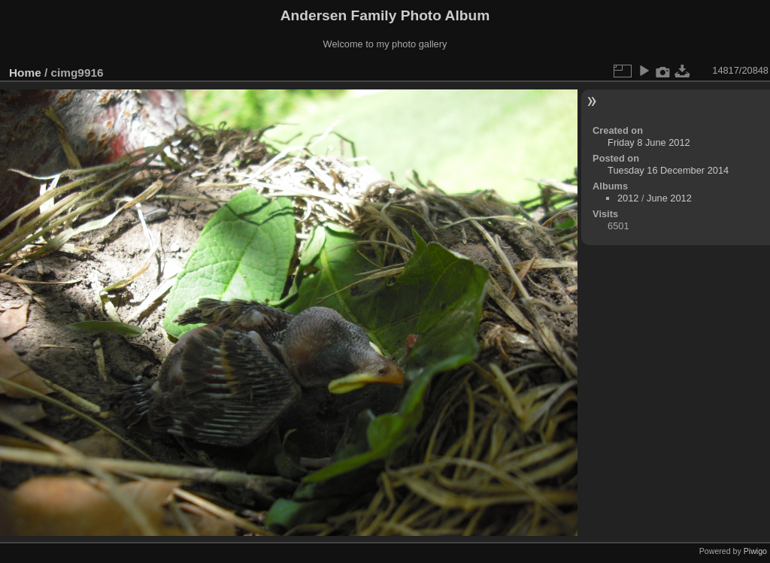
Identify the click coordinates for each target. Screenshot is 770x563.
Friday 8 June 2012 (649, 142)
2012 (627, 198)
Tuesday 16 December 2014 (668, 170)
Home (25, 72)
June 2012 (669, 198)
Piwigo (755, 550)
